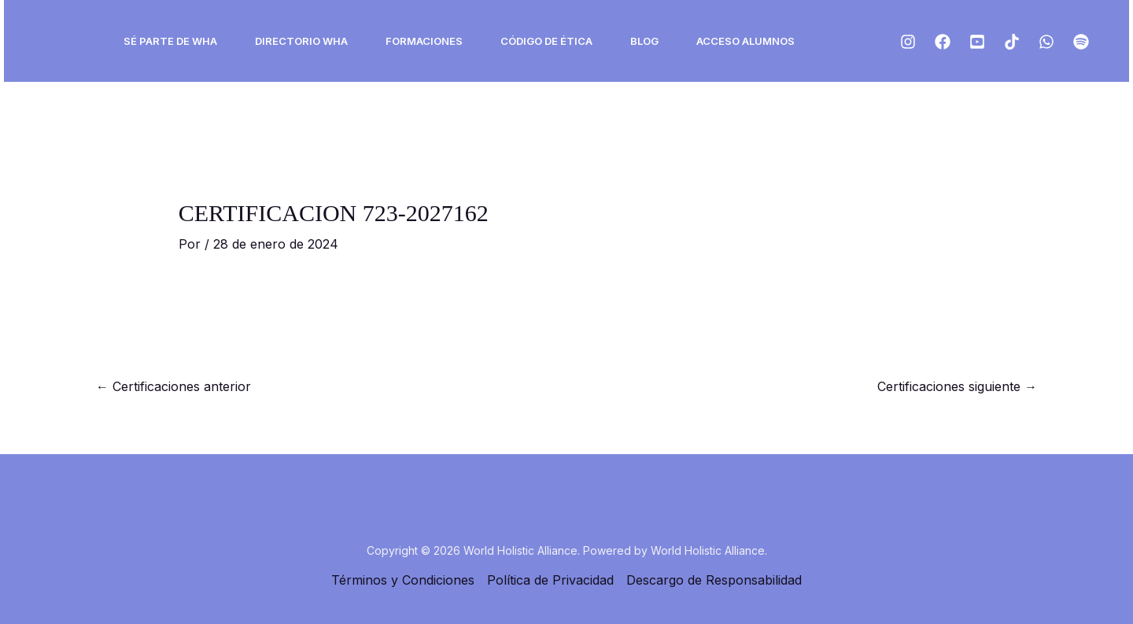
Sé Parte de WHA (170, 41)
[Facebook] (942, 42)
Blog (644, 41)
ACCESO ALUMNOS (745, 41)
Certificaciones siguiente (957, 386)
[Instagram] (908, 42)
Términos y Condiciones (402, 580)
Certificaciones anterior (173, 386)
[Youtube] (977, 42)
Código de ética (546, 41)
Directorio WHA (301, 41)
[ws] (1046, 42)
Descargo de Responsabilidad (714, 580)
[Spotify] (1081, 42)
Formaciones (424, 41)
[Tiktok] (1012, 42)
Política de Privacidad (550, 580)
